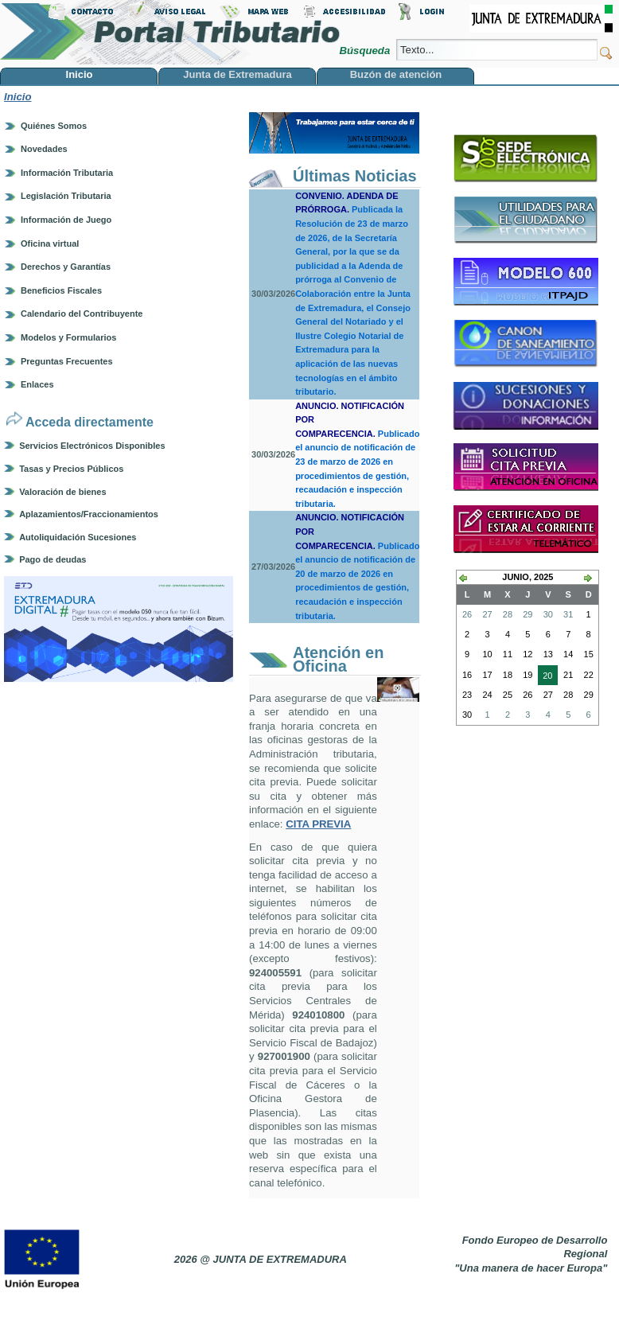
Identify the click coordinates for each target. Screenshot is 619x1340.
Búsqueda (365, 50)
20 (545, 677)
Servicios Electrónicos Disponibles (92, 445)
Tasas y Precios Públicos (71, 468)
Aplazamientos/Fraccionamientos (88, 514)
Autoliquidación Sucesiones (77, 537)
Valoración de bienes (62, 492)
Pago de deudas (52, 559)
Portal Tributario (170, 32)
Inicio (17, 97)
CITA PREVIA (318, 824)
